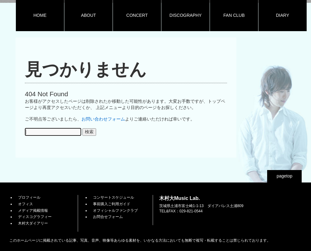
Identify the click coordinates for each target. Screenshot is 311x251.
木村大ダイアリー (33, 223)
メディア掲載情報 (33, 210)
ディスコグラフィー (35, 217)
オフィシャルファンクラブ (115, 210)
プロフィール (29, 197)
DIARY (282, 15)
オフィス (25, 204)
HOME (40, 15)
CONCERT (137, 15)
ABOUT (88, 15)
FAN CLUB (233, 15)
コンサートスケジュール (113, 197)
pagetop (284, 175)
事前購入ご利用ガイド (111, 204)
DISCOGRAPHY (185, 15)
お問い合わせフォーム (103, 118)
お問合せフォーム (108, 217)
